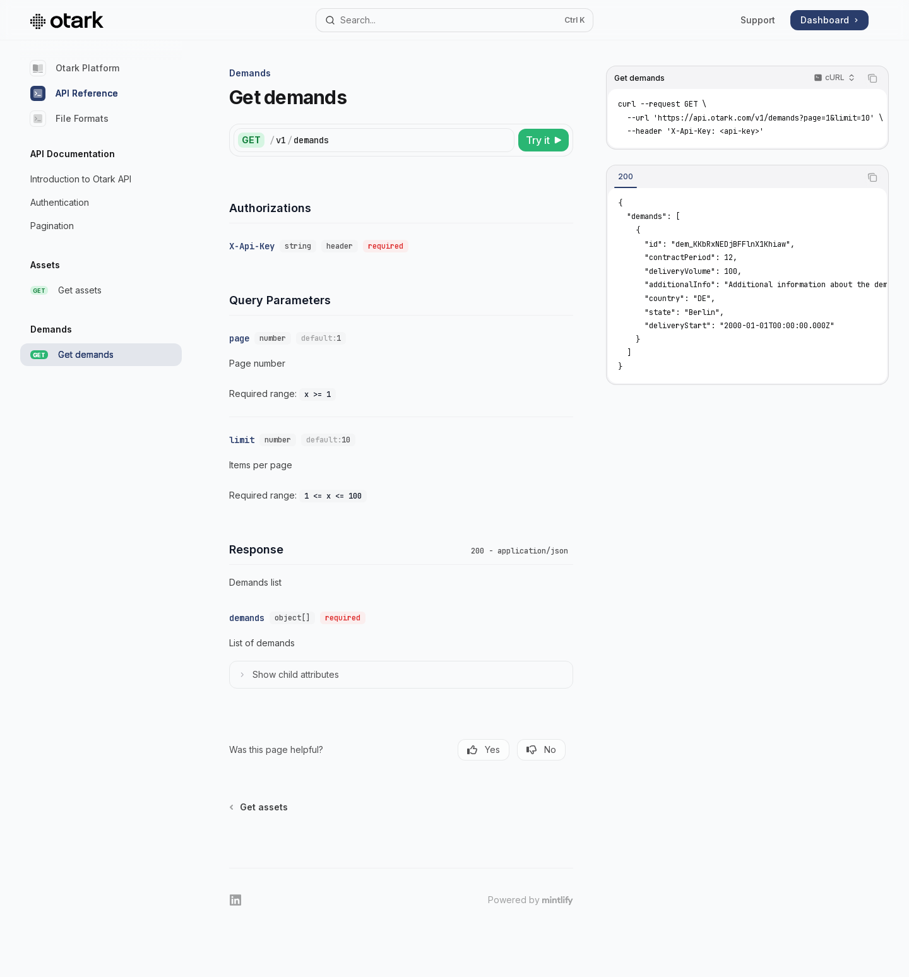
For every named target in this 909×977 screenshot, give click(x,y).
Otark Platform (74, 68)
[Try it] (543, 140)
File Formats (69, 118)
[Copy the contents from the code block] (872, 78)
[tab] (625, 176)
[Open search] (454, 20)
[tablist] (733, 177)
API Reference (74, 93)
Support (757, 20)
